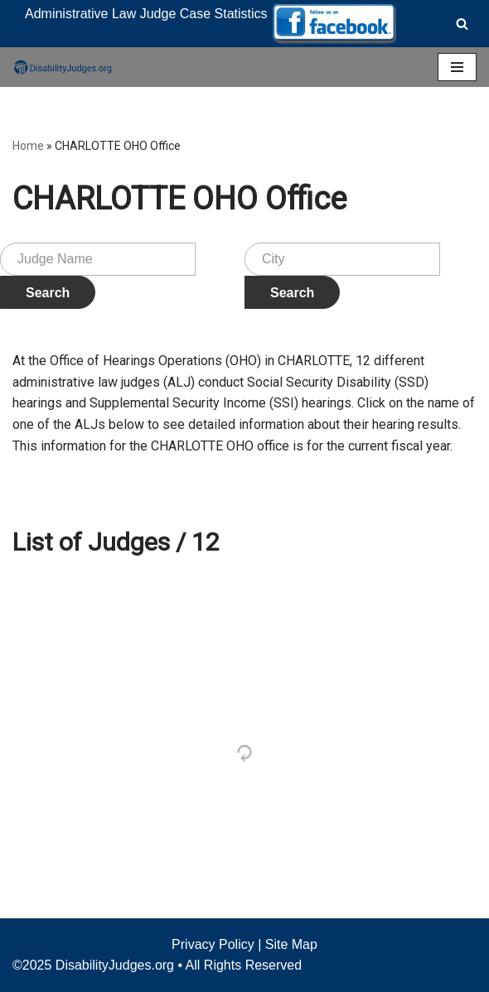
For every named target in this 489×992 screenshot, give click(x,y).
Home (28, 145)
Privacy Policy (213, 944)
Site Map (291, 944)
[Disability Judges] (62, 67)
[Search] (462, 23)
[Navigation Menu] (457, 67)
